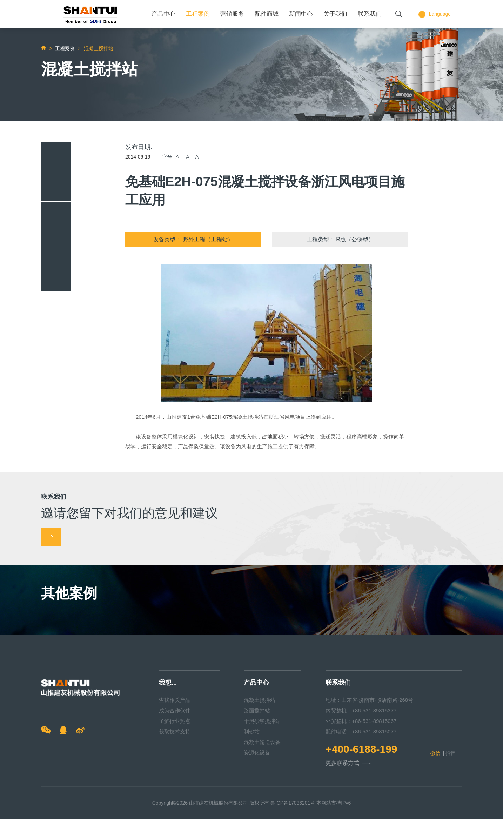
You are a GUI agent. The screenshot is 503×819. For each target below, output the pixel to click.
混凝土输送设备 (262, 742)
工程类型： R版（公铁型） (340, 239)
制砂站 (252, 731)
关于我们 (335, 14)
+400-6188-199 (361, 749)
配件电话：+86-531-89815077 (361, 731)
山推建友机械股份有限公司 (218, 803)
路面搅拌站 (257, 710)
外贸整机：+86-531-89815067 (361, 721)
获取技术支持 (174, 731)
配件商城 (267, 14)
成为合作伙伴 (174, 710)
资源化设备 (257, 753)
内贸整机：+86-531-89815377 (361, 710)
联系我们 (370, 14)
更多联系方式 (348, 763)
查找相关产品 (174, 700)
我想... (168, 682)
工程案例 (198, 14)
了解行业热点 (174, 721)
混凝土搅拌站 (259, 700)
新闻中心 (301, 14)
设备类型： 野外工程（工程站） (193, 239)
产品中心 (163, 14)
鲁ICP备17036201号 (292, 803)
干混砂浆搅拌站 (262, 721)
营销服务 (232, 14)
